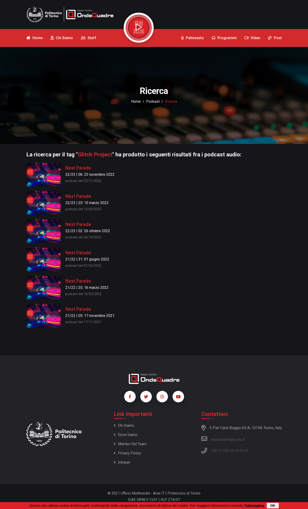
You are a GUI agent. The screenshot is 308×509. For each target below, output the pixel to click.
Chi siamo (124, 425)
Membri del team (130, 444)
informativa (254, 505)
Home (136, 101)
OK (273, 505)
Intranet (122, 462)
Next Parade (78, 168)
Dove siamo (126, 435)
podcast (153, 101)
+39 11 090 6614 (224, 450)
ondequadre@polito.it (223, 439)
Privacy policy (127, 453)
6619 (244, 450)
